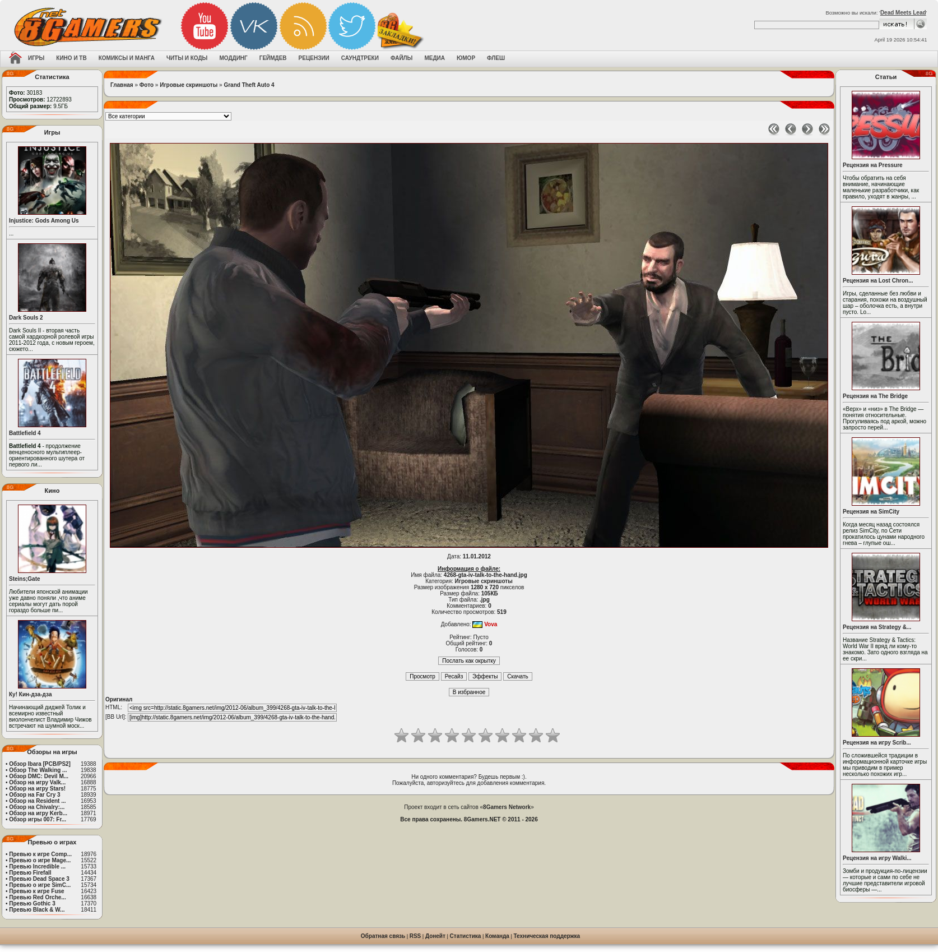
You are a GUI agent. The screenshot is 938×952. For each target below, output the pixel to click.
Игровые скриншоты (188, 85)
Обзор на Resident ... (37, 801)
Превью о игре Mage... (40, 860)
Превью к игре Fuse (36, 891)
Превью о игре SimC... (40, 885)
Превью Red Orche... (37, 897)
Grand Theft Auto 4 (249, 85)
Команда (497, 936)
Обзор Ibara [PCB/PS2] (40, 764)
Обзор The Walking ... (38, 770)
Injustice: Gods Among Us (44, 221)
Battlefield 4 (25, 433)
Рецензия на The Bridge (875, 396)
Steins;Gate (24, 579)
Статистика (465, 936)
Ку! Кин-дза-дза (30, 694)
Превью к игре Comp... (40, 854)
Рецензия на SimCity (871, 512)
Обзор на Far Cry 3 (34, 795)
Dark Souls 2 (26, 318)
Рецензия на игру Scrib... (877, 743)
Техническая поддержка (547, 936)
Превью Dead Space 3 (39, 879)
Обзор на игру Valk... (37, 782)
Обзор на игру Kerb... (38, 813)
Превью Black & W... (36, 910)
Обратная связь (383, 936)
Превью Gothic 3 (32, 903)
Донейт (435, 936)
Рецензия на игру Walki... (877, 858)
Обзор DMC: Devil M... (38, 776)
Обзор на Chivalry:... (36, 807)
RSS (415, 936)
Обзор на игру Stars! (37, 788)
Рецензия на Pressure (873, 165)
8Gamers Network (507, 807)
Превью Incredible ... (37, 866)
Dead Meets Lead (903, 13)
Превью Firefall (30, 873)
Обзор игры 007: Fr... (37, 819)
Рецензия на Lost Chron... (878, 281)
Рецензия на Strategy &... (877, 627)
